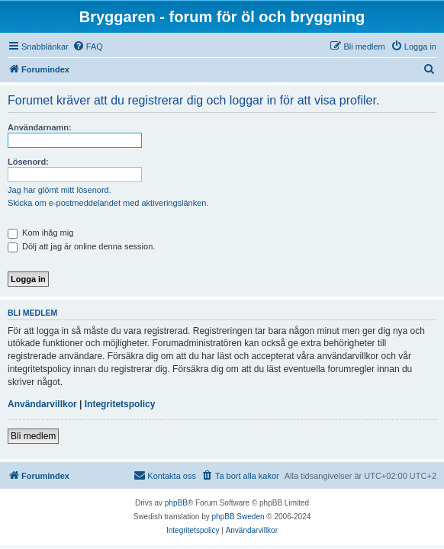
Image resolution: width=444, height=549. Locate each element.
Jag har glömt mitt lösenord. (59, 189)
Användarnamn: (40, 127)
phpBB (176, 503)
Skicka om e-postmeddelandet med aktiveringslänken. (108, 202)
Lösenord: (28, 161)
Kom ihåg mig (40, 232)
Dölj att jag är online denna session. (81, 246)
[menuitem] (87, 46)
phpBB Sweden (238, 516)
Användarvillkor (42, 404)
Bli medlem (33, 436)
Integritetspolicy (120, 404)
